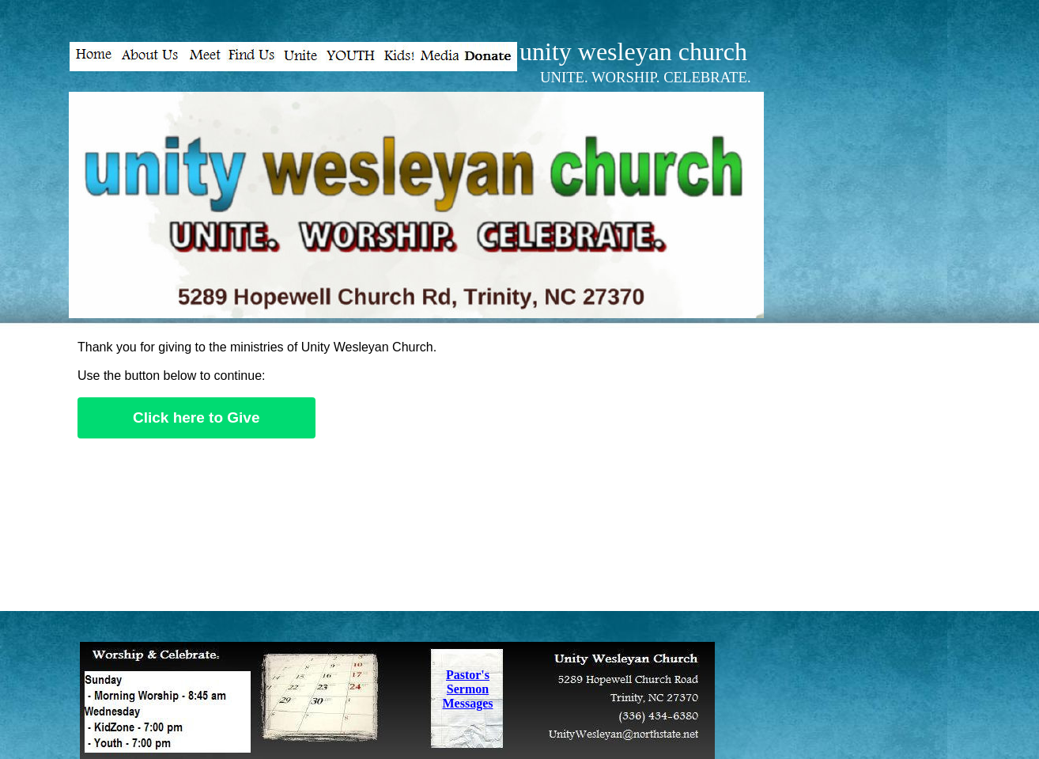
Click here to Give (196, 417)
